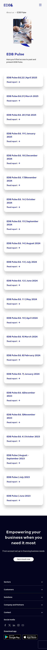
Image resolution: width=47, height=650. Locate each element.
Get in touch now (23, 559)
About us (10, 12)
